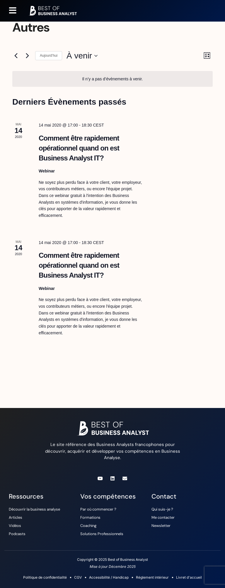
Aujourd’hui (48, 55)
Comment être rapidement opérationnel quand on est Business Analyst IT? (79, 148)
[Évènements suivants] (27, 55)
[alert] (112, 79)
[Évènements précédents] (15, 55)
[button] (12, 10)
